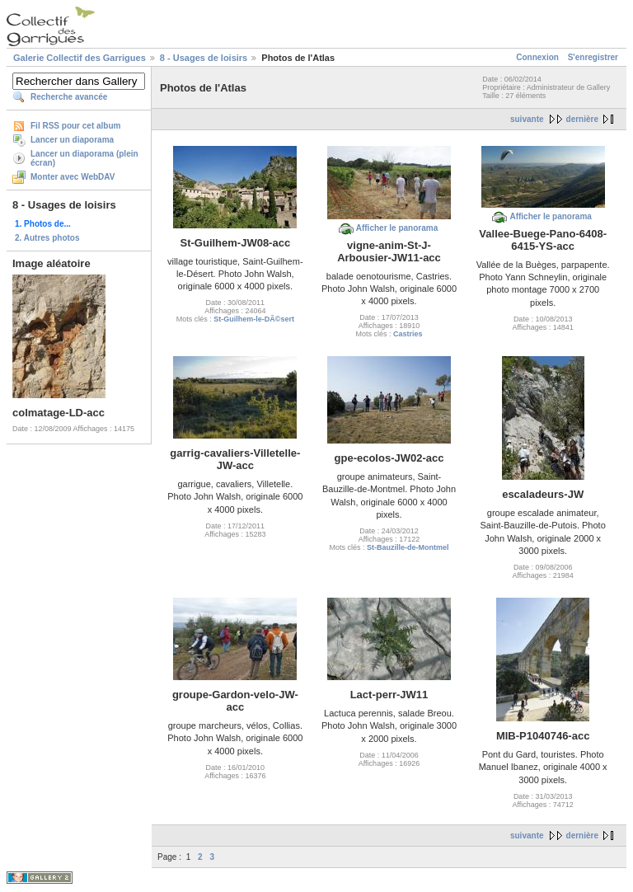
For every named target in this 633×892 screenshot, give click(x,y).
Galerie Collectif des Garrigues (79, 58)
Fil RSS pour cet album (75, 125)
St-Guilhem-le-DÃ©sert (253, 319)
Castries (408, 334)
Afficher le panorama (397, 227)
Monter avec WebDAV (72, 176)
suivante (527, 119)
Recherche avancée (68, 96)
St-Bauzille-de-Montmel (408, 547)
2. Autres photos (47, 237)
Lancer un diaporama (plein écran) (84, 158)
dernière (582, 119)
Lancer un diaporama (72, 139)
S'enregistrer (593, 57)
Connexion (537, 57)
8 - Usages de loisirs (203, 58)
